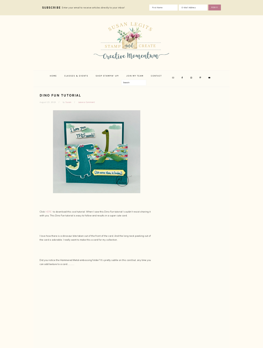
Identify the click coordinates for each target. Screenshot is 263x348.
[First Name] (163, 8)
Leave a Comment (86, 102)
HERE (48, 211)
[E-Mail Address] (193, 8)
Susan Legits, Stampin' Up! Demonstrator (131, 42)
